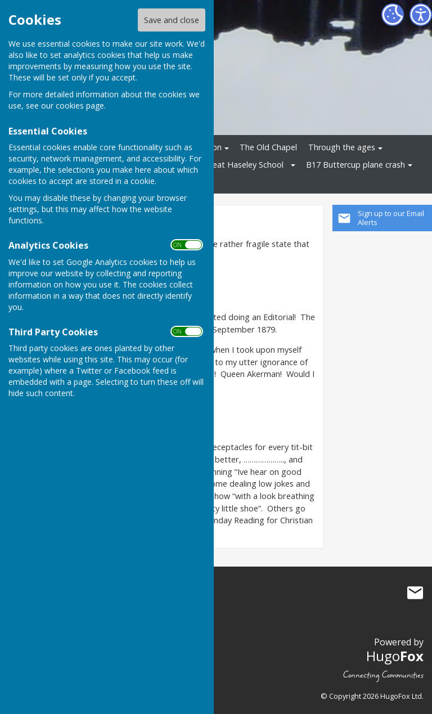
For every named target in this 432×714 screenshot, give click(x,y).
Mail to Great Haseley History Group (415, 593)
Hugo (395, 655)
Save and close (171, 20)
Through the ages (341, 147)
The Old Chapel (268, 147)
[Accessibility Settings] (421, 14)
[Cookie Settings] (392, 14)
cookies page (80, 105)
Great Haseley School (244, 164)
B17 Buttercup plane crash (355, 164)
